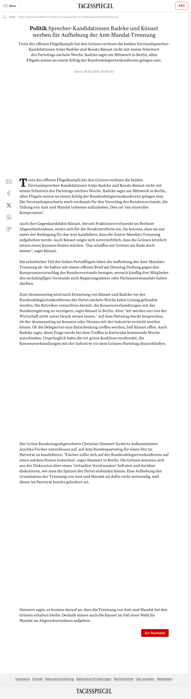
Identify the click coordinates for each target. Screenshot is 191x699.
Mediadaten (165, 679)
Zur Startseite (155, 633)
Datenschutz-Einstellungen (93, 679)
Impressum (23, 679)
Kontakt (37, 679)
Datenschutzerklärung (59, 679)
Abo (182, 5)
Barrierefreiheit (123, 679)
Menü (9, 5)
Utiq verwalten (145, 679)
